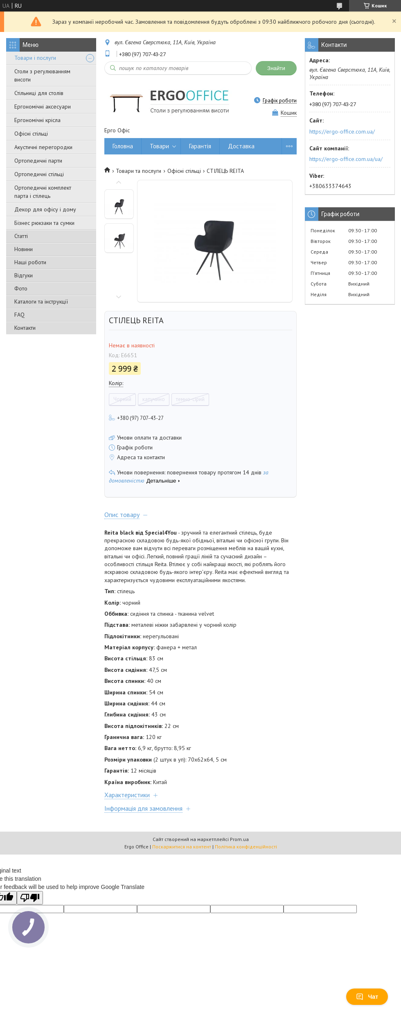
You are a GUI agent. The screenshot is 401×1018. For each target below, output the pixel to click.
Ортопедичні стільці (39, 174)
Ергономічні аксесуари (42, 106)
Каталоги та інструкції (41, 301)
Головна (123, 146)
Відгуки (23, 275)
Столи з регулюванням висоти (42, 75)
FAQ (19, 314)
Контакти (25, 327)
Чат (367, 996)
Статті (21, 236)
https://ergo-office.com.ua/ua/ (346, 159)
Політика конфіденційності (246, 846)
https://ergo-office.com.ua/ (342, 131)
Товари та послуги (138, 171)
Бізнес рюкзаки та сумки (44, 223)
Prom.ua (239, 839)
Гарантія (200, 146)
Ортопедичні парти (38, 160)
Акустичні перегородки (43, 147)
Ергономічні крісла (37, 120)
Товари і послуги (35, 57)
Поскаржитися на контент (181, 846)
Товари (159, 146)
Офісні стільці (31, 133)
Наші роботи (30, 262)
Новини (23, 249)
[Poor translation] (30, 898)
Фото (20, 288)
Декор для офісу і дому (45, 209)
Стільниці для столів (38, 93)
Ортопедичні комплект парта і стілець (42, 192)
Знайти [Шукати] (276, 68)
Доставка (241, 146)
